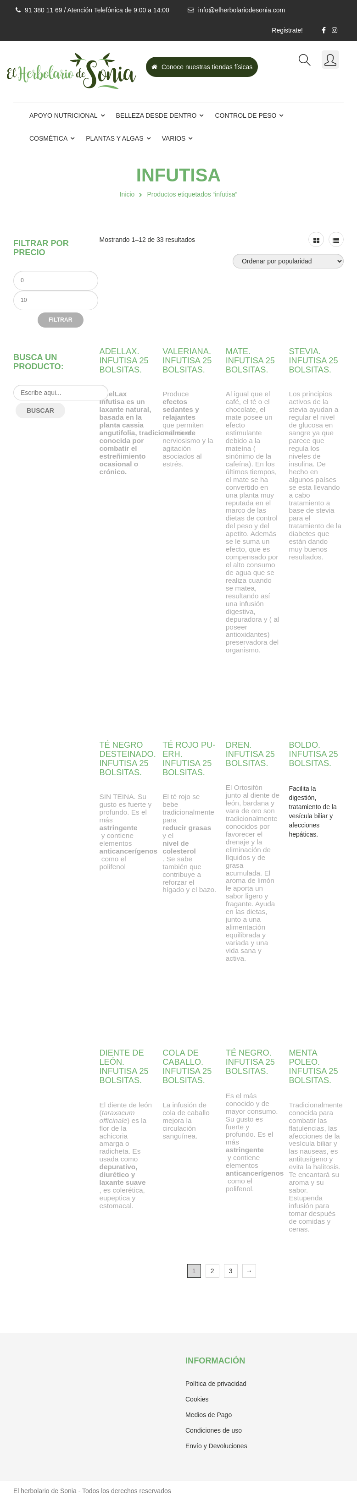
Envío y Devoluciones (216, 1446)
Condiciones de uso (213, 1430)
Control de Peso (245, 115)
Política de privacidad (215, 1383)
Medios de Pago (208, 1414)
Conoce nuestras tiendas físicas (201, 67)
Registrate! (287, 30)
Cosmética (48, 138)
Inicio (127, 194)
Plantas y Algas (114, 138)
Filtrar (60, 320)
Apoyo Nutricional (63, 115)
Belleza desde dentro (156, 115)
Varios (174, 138)
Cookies (197, 1399)
